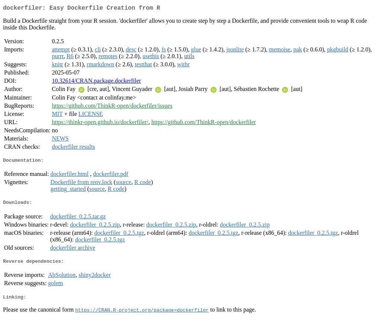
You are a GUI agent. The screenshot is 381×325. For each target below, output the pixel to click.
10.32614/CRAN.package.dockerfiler (96, 82)
